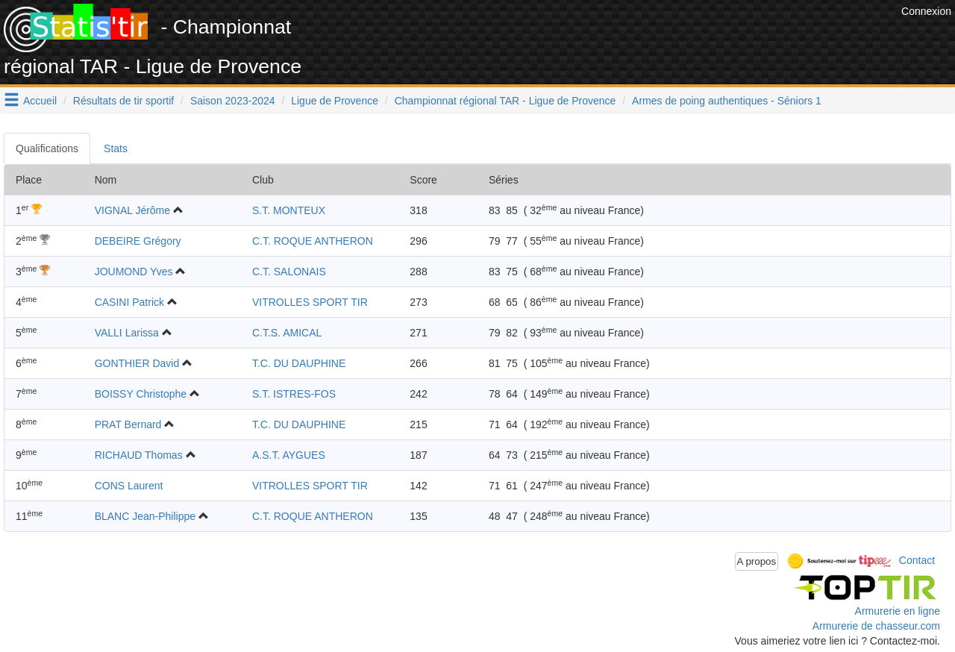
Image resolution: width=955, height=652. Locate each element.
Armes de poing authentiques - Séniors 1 (726, 101)
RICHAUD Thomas (139, 455)
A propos (757, 561)
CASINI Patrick (129, 302)
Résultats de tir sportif (123, 101)
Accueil (40, 101)
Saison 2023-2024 (232, 101)
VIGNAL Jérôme (132, 210)
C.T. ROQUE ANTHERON (312, 241)
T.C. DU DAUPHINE (298, 363)
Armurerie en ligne (897, 611)
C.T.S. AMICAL (287, 333)
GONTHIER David (137, 363)
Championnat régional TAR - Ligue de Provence (505, 101)
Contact (917, 560)
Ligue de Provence (334, 101)
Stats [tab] (116, 148)
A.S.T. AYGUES (288, 455)
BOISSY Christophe (141, 394)
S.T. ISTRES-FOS (294, 394)
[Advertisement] (626, 37)
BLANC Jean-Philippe (145, 516)
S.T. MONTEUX (288, 210)
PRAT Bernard (128, 424)
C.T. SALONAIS (289, 272)
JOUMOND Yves (134, 272)
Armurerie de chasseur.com (876, 626)
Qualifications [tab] (47, 148)
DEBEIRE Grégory (138, 241)
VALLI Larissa (127, 333)
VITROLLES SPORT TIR (310, 302)
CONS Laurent (129, 486)
